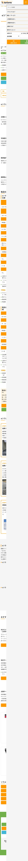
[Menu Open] (26, 2)
